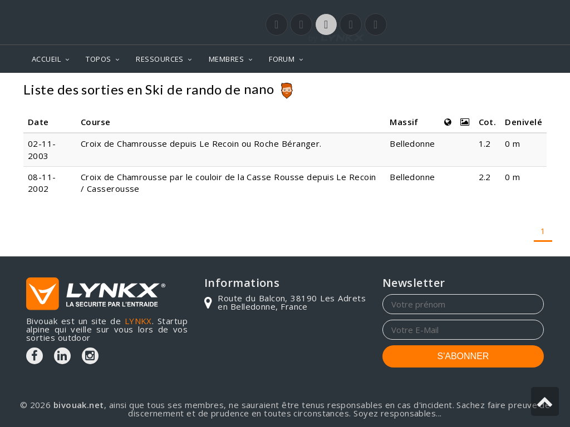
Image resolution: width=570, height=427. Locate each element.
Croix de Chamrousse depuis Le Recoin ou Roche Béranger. (201, 143)
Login (489, 10)
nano (259, 89)
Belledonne (412, 143)
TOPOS (98, 59)
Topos (527, 89)
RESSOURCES (160, 59)
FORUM (281, 59)
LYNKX (138, 320)
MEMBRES (226, 59)
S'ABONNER (463, 356)
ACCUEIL (46, 59)
